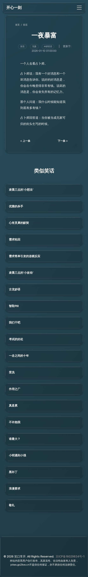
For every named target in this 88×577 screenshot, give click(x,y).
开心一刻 (14, 7)
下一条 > (63, 140)
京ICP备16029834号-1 (70, 556)
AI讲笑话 (48, 46)
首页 (17, 24)
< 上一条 (25, 140)
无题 (34, 46)
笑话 (25, 24)
